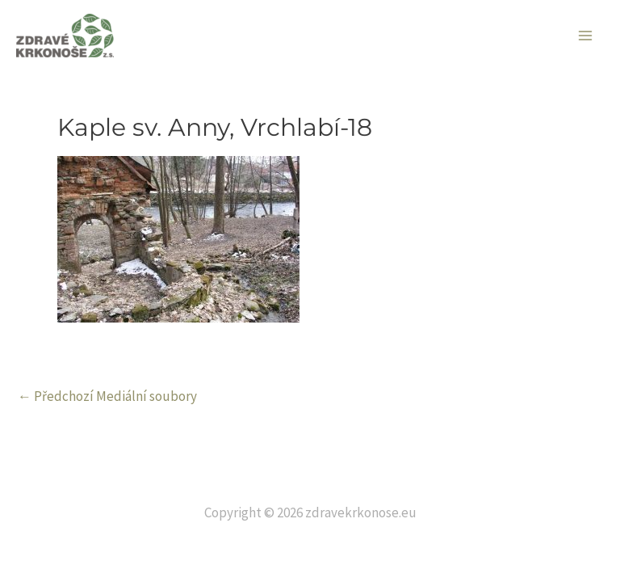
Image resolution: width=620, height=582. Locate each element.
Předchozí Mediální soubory (107, 396)
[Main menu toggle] (586, 35)
